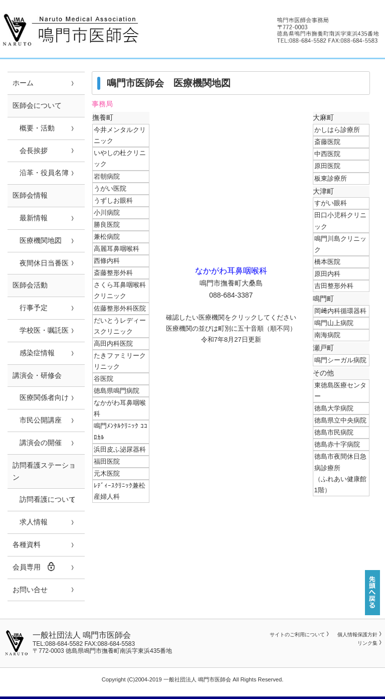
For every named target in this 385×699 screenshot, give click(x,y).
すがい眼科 (330, 203)
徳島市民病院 (333, 432)
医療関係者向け (41, 397)
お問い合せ (30, 590)
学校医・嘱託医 (41, 330)
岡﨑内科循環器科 (340, 311)
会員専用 (34, 566)
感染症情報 (34, 353)
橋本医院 (327, 261)
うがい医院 (110, 188)
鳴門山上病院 (333, 323)
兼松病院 (107, 236)
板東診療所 (330, 178)
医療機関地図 (37, 240)
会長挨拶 (30, 151)
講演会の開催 (37, 443)
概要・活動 (34, 128)
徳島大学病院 (333, 408)
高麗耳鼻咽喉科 (116, 248)
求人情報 (30, 522)
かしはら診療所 (337, 129)
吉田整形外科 (333, 286)
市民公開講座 (37, 420)
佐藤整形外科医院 (120, 308)
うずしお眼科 (113, 200)
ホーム (23, 83)
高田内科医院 (113, 343)
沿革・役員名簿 (41, 173)
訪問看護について (44, 499)
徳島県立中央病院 (340, 420)
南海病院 (327, 335)
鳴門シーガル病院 (340, 360)
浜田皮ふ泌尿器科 (120, 449)
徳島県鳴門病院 (116, 390)
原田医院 (327, 166)
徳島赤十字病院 (337, 444)
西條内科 (107, 260)
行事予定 (30, 308)
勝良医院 (107, 224)
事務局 (102, 104)
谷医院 (103, 378)
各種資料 (27, 544)
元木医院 (107, 473)
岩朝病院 (107, 176)
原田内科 (327, 273)
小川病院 (107, 212)
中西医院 (327, 154)
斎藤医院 (327, 142)
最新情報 (30, 218)
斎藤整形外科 (113, 272)
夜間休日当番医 (41, 263)
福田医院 (107, 461)
